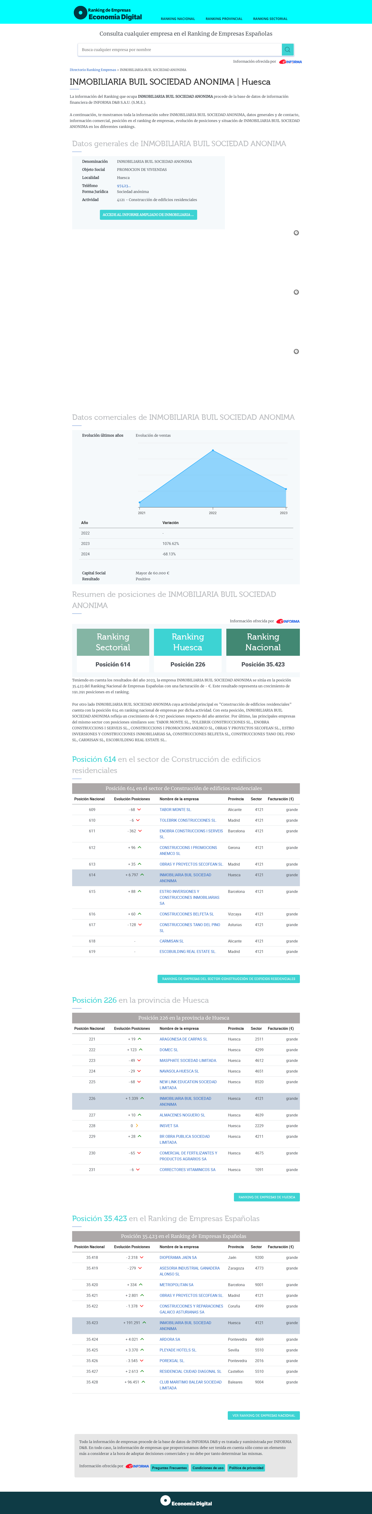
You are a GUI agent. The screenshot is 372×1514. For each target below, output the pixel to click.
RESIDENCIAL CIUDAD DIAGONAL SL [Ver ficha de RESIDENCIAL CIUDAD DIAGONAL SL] (191, 1371)
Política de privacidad (246, 1467)
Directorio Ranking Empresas (93, 70)
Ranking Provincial (224, 18)
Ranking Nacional (178, 18)
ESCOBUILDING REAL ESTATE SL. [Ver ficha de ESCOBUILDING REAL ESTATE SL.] (188, 951)
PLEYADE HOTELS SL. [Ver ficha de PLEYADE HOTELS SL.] (178, 1350)
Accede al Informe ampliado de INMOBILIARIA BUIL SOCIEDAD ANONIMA (150, 215)
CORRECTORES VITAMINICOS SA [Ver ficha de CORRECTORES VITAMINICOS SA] (187, 1169)
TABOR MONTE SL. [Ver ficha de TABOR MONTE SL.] (176, 809)
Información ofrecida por (267, 61)
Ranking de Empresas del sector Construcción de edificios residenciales (228, 979)
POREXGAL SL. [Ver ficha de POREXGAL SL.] (172, 1360)
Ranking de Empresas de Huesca (267, 1197)
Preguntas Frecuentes (169, 1467)
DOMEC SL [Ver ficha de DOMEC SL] (169, 1049)
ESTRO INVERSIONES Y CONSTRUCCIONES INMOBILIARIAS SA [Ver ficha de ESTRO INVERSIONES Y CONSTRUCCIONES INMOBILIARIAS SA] (189, 897)
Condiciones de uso (208, 1467)
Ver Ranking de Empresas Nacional (263, 1416)
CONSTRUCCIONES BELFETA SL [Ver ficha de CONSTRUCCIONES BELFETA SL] (187, 914)
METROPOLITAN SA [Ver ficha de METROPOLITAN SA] (176, 1284)
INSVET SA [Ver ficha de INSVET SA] (169, 1125)
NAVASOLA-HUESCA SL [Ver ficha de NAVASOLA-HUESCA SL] (179, 1071)
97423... (124, 185)
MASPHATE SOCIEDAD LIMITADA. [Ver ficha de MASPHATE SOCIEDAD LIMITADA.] (188, 1060)
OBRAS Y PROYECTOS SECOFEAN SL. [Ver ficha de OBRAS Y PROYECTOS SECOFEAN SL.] (192, 864)
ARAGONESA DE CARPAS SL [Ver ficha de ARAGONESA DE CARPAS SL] (184, 1039)
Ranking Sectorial (270, 18)
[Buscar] (288, 50)
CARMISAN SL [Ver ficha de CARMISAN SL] (172, 941)
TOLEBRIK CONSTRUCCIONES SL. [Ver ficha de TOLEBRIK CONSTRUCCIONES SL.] (188, 820)
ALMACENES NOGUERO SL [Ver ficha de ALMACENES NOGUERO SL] (182, 1115)
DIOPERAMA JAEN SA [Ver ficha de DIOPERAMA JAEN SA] (178, 1257)
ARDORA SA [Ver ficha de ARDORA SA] (170, 1339)
